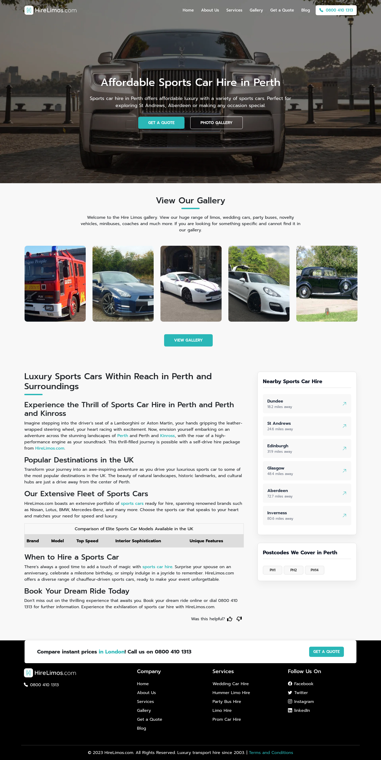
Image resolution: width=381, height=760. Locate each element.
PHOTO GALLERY (216, 123)
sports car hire (157, 567)
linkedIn (299, 710)
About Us (210, 10)
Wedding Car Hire (230, 684)
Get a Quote (282, 10)
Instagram (301, 701)
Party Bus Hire (226, 701)
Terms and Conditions (271, 753)
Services (234, 10)
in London (112, 652)
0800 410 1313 (336, 10)
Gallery (256, 10)
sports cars (132, 503)
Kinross (167, 436)
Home (188, 10)
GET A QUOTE (161, 123)
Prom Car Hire (226, 719)
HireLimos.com (49, 448)
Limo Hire (222, 710)
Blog (305, 10)
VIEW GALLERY (188, 340)
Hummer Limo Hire (231, 693)
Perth (122, 436)
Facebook (301, 684)
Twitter (298, 693)
